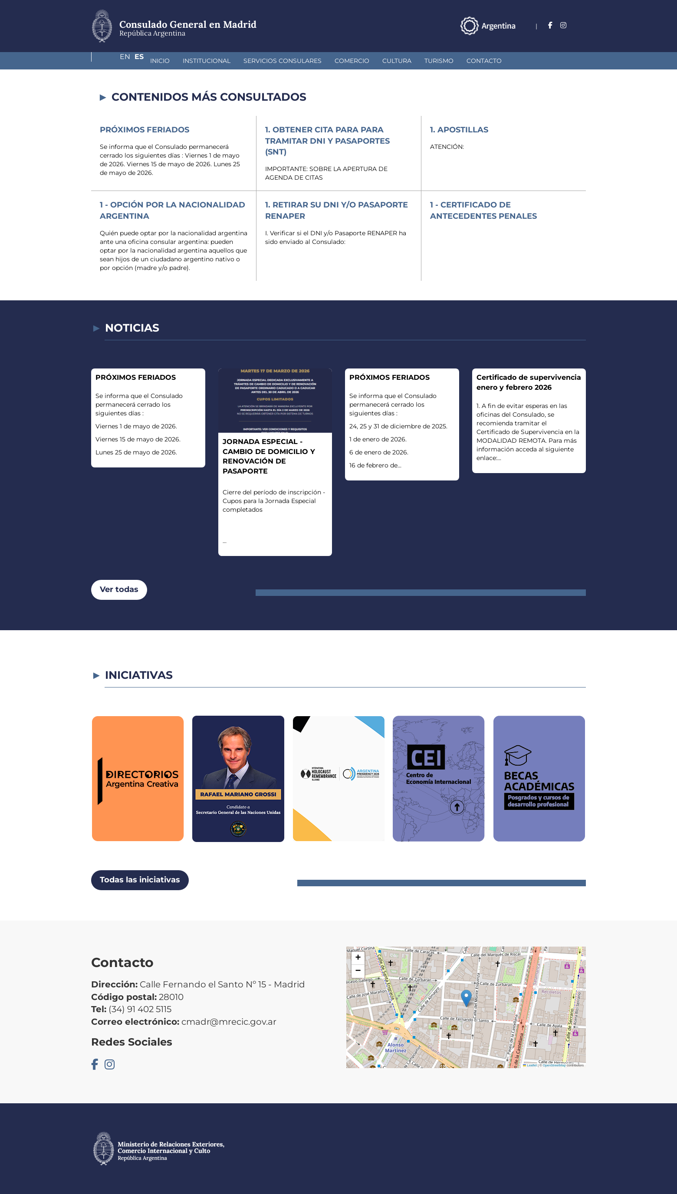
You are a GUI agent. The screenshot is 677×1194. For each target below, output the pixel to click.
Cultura (350, 61)
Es (581, 25)
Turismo (393, 61)
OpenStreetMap (554, 1065)
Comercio (306, 61)
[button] (466, 998)
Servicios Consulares (236, 61)
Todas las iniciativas (140, 880)
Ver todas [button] (119, 589)
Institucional (160, 61)
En (564, 25)
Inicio (114, 61)
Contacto (438, 61)
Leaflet (530, 1065)
